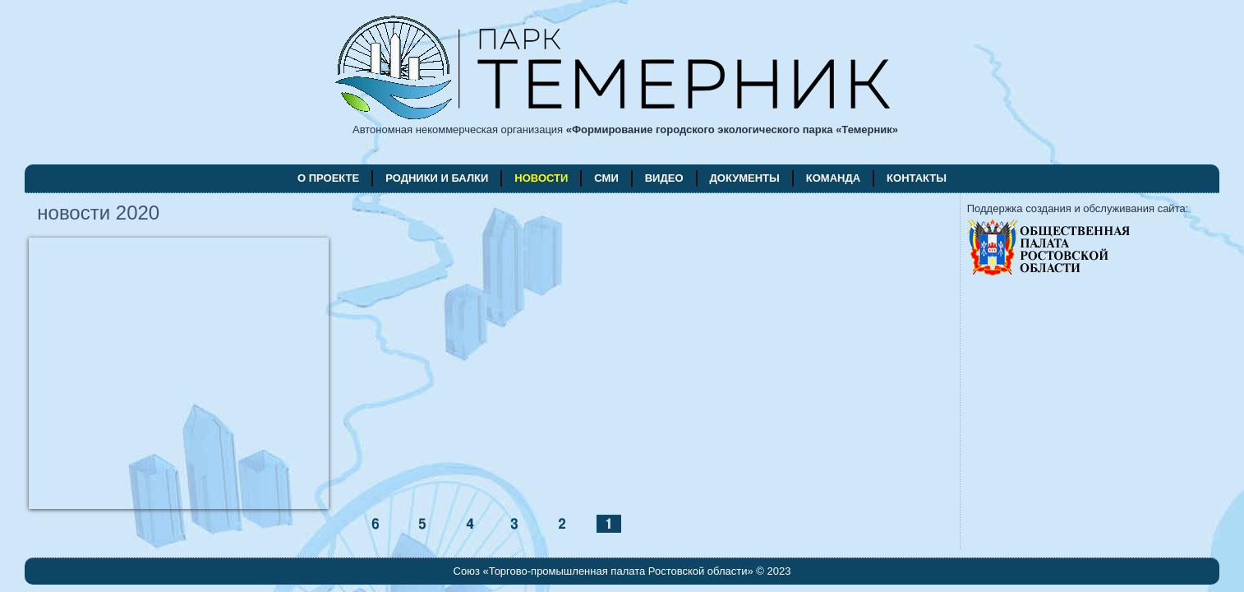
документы (745, 178)
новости (541, 178)
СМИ (606, 178)
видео (664, 178)
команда (833, 178)
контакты (917, 178)
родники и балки (436, 178)
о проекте (328, 178)
